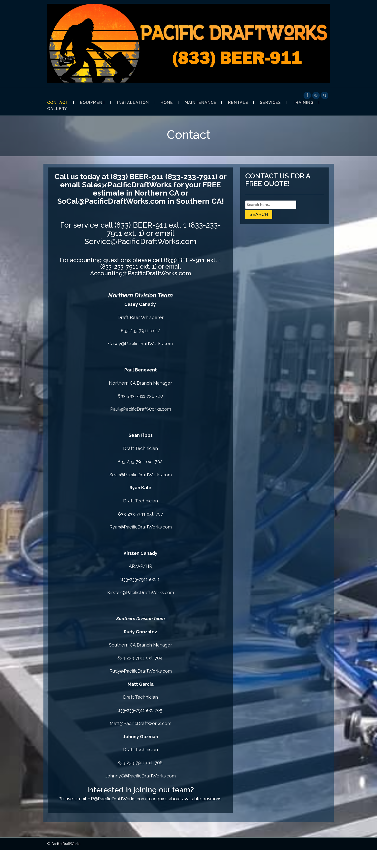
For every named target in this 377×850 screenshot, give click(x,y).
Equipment (92, 102)
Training (303, 102)
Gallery (57, 108)
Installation (133, 102)
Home (167, 102)
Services (270, 102)
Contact (57, 102)
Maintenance (200, 102)
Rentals (238, 102)
